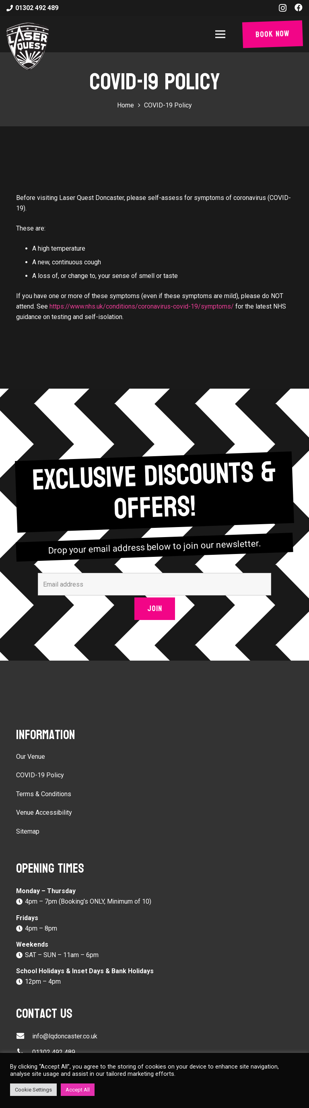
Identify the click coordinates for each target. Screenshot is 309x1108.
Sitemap (27, 831)
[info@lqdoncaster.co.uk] (24, 1036)
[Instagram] (282, 8)
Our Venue (30, 756)
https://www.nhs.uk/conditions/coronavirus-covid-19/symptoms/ (141, 306)
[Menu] (222, 34)
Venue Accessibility (44, 812)
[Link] (27, 46)
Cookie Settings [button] (33, 1090)
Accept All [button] (78, 1090)
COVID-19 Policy (40, 775)
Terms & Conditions (43, 794)
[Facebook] (299, 8)
